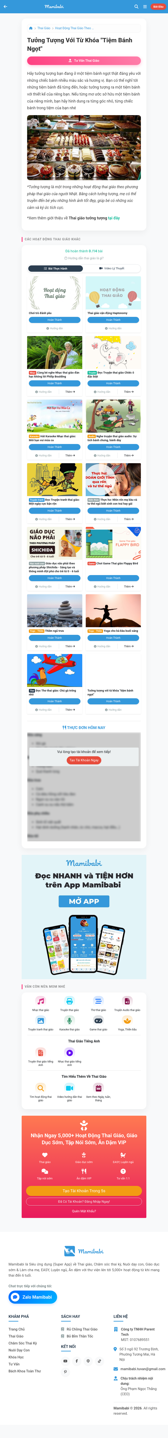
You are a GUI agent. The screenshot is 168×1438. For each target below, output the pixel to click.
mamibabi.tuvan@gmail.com (143, 1369)
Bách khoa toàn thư (25, 1371)
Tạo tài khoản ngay (84, 760)
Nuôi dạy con (19, 1350)
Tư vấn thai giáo (84, 61)
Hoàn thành (55, 319)
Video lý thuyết (111, 268)
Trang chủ (16, 1329)
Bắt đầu (158, 6)
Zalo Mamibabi (31, 1297)
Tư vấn (14, 1364)
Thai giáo (43, 28)
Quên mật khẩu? (84, 1211)
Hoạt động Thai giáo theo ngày (74, 28)
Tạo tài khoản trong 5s (84, 1191)
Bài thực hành (55, 268)
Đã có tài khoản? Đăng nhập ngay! (84, 1202)
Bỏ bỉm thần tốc (77, 1336)
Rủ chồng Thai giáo (79, 1329)
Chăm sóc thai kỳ (23, 1343)
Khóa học (16, 1357)
